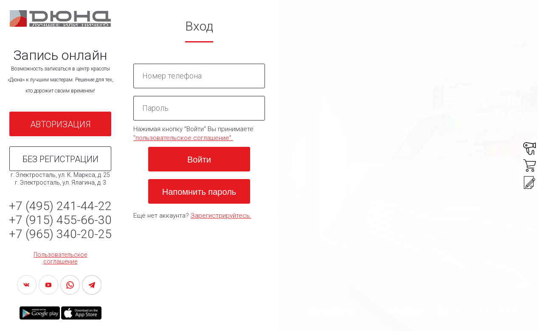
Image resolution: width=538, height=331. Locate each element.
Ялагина (83, 182)
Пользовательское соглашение (60, 258)
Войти (199, 159)
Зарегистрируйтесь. (221, 215)
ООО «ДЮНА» (404, 310)
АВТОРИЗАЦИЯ (60, 124)
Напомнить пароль (199, 191)
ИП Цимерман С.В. (337, 310)
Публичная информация (480, 310)
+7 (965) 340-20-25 (60, 234)
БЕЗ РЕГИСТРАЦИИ (61, 159)
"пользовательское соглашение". (183, 138)
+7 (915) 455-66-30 (60, 220)
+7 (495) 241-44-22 (60, 206)
